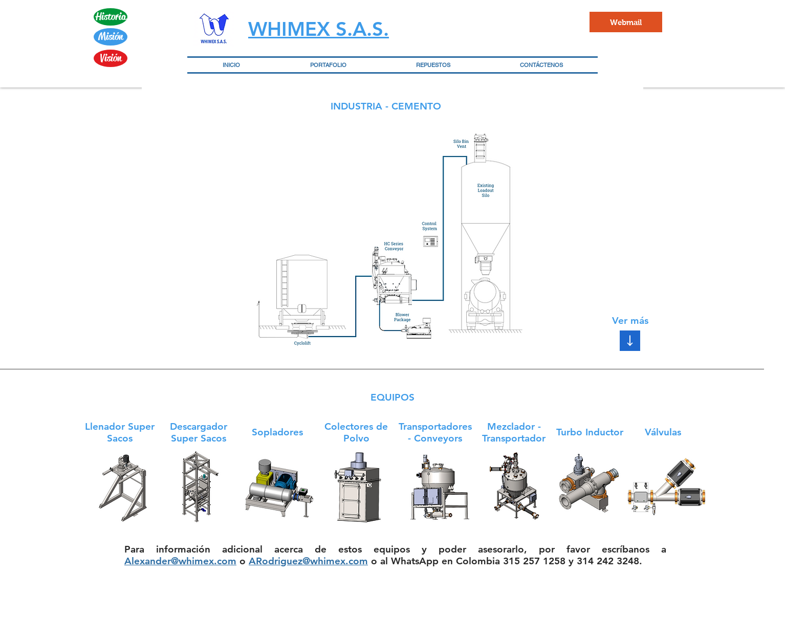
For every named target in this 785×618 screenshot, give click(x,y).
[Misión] (110, 37)
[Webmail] (626, 22)
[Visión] (110, 58)
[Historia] (110, 17)
